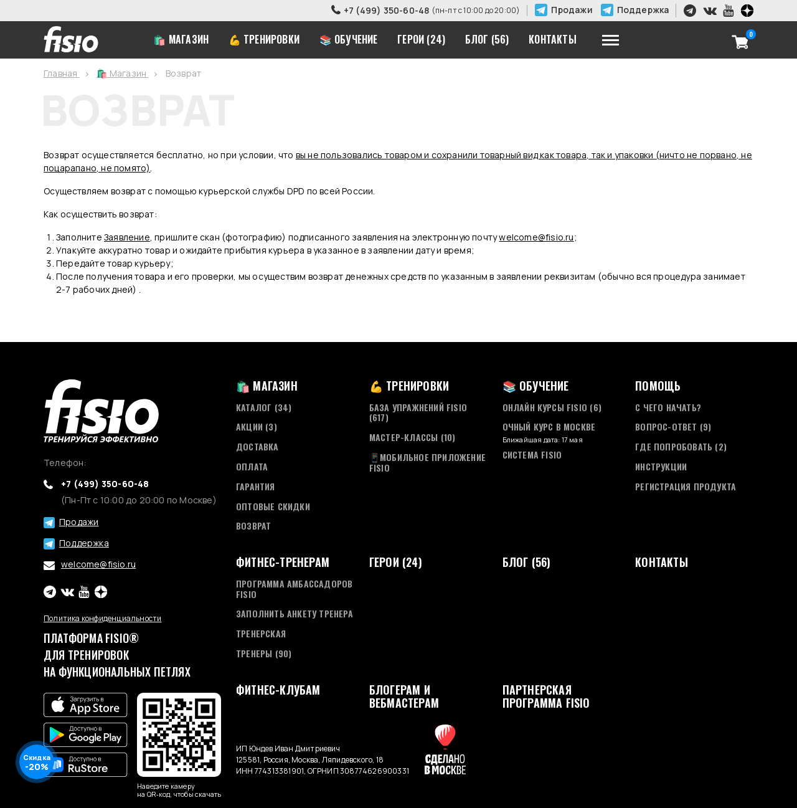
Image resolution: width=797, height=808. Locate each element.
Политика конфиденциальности (102, 618)
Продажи (571, 10)
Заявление (127, 237)
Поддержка (643, 10)
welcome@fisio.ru (536, 237)
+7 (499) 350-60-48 (387, 10)
